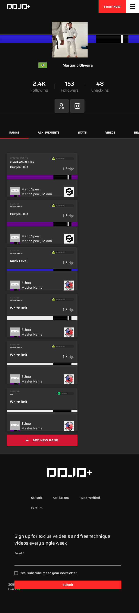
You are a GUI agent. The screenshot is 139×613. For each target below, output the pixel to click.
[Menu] (132, 6)
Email (19, 553)
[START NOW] (112, 6)
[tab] (14, 133)
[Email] (66, 561)
